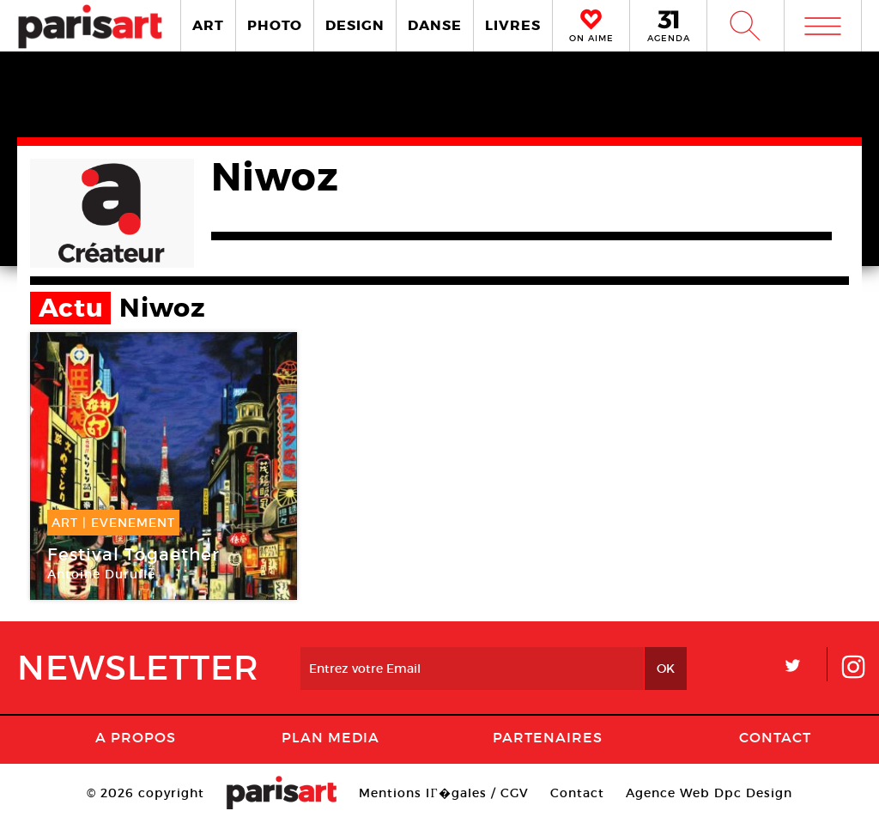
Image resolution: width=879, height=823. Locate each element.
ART (208, 25)
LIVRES (513, 25)
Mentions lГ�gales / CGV (443, 793)
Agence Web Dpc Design (709, 793)
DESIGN (355, 25)
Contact (775, 737)
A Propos (135, 737)
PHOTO (274, 25)
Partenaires (548, 737)
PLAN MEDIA (330, 737)
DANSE (435, 25)
